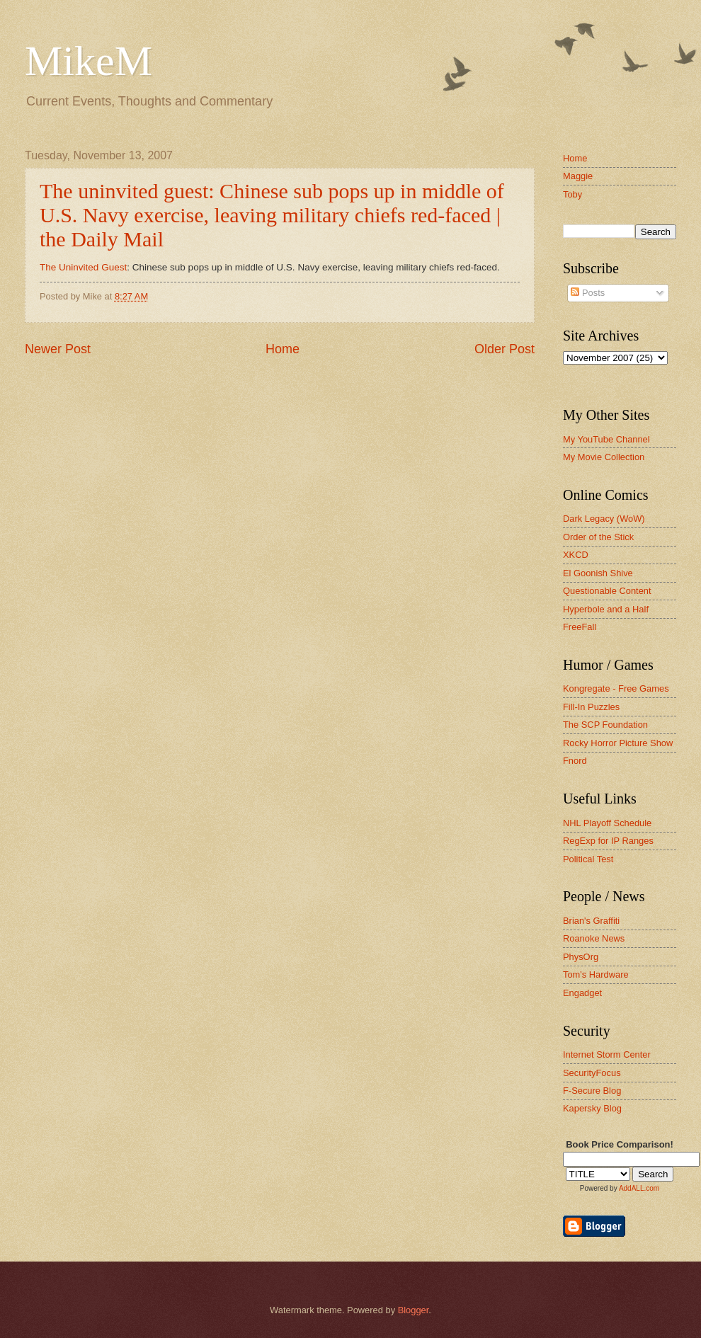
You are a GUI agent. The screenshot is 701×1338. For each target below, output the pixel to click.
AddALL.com (639, 1188)
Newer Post (58, 349)
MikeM (88, 61)
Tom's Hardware (596, 974)
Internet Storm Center (607, 1054)
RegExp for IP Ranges (608, 840)
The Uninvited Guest (83, 267)
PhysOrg (580, 956)
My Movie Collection (603, 457)
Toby (572, 194)
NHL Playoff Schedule (607, 823)
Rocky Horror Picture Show (618, 743)
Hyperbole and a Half (606, 609)
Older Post (504, 349)
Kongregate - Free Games (616, 688)
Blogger (413, 1310)
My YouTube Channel (606, 439)
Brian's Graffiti (591, 920)
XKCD (575, 554)
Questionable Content (607, 590)
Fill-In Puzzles (591, 707)
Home (283, 349)
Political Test (588, 859)
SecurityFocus (592, 1073)
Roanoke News (594, 938)
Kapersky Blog (592, 1108)
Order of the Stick (598, 537)
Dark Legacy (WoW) (604, 518)
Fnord (575, 760)
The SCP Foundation (605, 724)
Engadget (582, 993)
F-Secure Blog (592, 1090)
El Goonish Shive (598, 573)
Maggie (578, 176)
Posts (588, 292)
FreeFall (579, 627)
